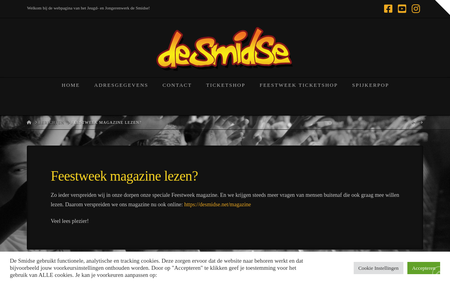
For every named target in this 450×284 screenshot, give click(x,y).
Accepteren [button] (423, 268)
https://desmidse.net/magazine (217, 204)
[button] (442, 7)
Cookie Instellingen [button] (378, 268)
